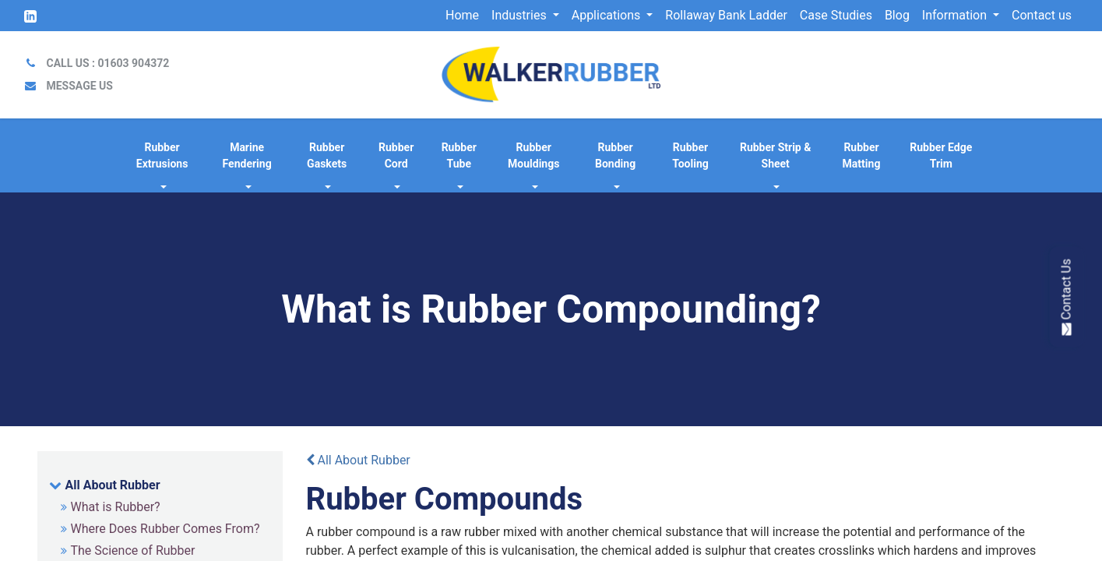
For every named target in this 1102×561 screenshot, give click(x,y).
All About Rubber (112, 485)
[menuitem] (462, 15)
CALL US (107, 63)
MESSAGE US (79, 85)
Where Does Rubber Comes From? (165, 528)
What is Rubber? (115, 506)
